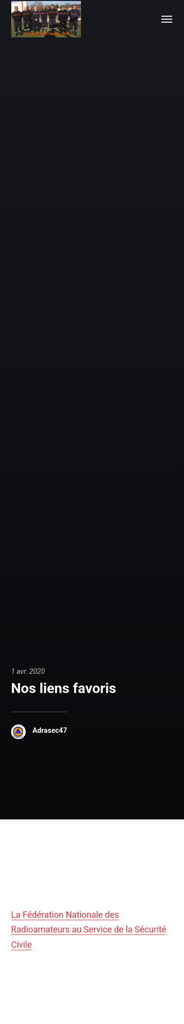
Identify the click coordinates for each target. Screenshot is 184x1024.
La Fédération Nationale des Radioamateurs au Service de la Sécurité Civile (88, 929)
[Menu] (167, 18)
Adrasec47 (49, 730)
